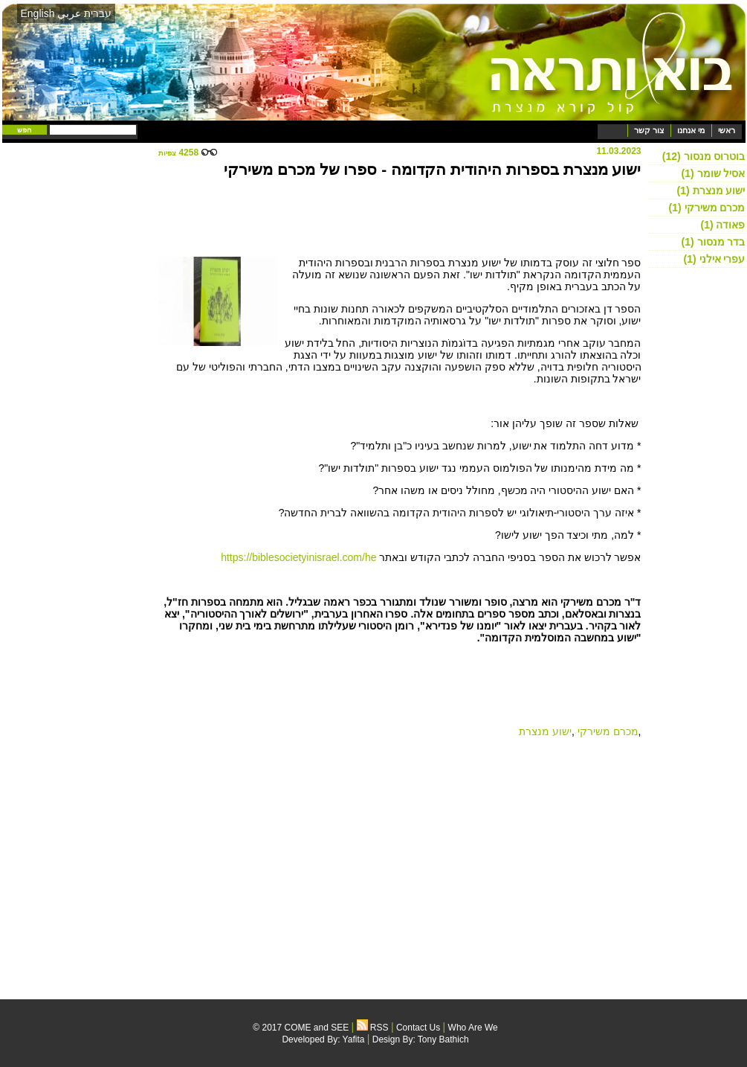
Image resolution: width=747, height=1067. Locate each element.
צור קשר (649, 130)
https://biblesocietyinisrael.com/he (298, 557)
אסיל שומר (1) (714, 173)
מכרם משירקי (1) (707, 208)
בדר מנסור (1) (714, 242)
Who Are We (473, 1027)
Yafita (354, 1039)
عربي (69, 13)
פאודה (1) (722, 225)
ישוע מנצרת (545, 731)
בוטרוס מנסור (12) (704, 156)
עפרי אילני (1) (715, 259)
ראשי (726, 130)
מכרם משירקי (608, 731)
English (38, 13)
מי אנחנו (691, 130)
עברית (97, 13)
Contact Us (418, 1027)
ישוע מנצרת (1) (711, 190)
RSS (373, 1027)
